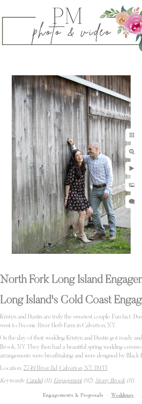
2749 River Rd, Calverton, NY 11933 (65, 368)
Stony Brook (110, 381)
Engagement (68, 381)
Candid (34, 381)
